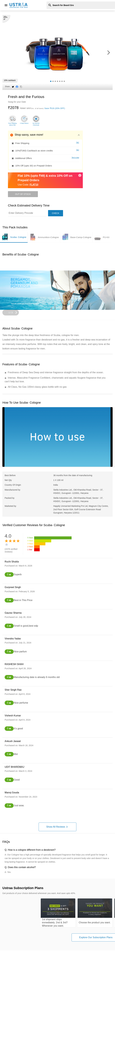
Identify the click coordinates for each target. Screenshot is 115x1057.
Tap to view (75, 157)
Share (7, 86)
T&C (77, 142)
